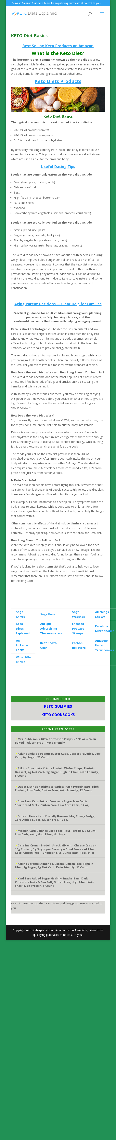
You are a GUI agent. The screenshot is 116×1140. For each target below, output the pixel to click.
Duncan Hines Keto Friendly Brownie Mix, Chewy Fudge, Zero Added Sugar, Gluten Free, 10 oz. (55, 818)
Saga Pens (47, 614)
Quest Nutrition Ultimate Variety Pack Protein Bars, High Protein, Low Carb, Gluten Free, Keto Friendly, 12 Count (57, 788)
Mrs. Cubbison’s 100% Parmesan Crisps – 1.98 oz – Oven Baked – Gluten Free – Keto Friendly (55, 740)
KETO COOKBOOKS (58, 714)
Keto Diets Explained (23, 628)
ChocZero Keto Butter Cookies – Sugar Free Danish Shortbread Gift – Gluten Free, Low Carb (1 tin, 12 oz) (52, 803)
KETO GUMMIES (58, 706)
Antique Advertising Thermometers (51, 628)
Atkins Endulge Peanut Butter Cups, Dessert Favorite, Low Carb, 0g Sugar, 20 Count (57, 755)
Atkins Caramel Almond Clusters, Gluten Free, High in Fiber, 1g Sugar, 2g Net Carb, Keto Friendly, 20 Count (54, 865)
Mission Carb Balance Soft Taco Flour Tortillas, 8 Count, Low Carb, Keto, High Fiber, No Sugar (55, 832)
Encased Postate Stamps (78, 628)
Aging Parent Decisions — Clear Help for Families (57, 303)
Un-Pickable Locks (22, 645)
